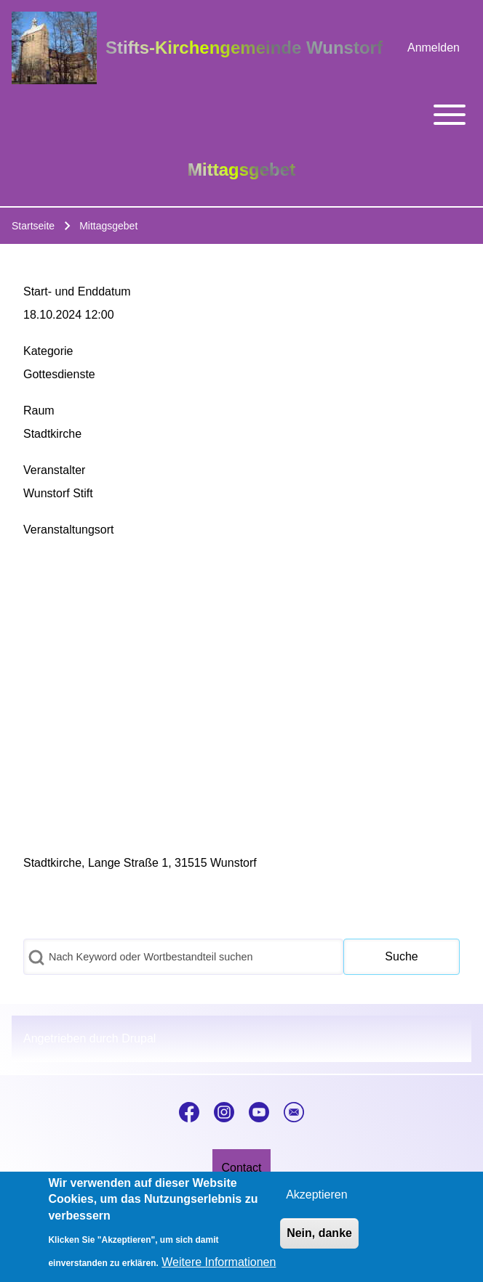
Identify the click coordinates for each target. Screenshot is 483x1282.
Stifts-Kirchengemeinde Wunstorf (244, 47)
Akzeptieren (317, 1194)
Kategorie (48, 351)
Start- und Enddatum (77, 291)
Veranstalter (54, 470)
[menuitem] (433, 48)
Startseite (33, 226)
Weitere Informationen (218, 1262)
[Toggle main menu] (241, 115)
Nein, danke (319, 1233)
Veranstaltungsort (68, 529)
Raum (39, 410)
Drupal (138, 1038)
